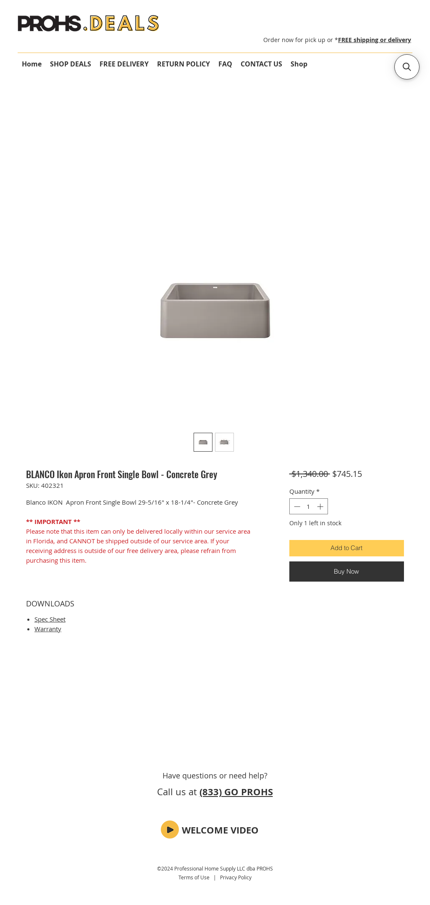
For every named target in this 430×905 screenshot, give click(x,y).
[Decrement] (296, 506)
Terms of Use (194, 877)
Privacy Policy (236, 877)
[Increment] (321, 506)
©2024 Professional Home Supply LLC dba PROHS (215, 868)
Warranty (47, 629)
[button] (169, 829)
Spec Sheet (50, 619)
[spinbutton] (308, 506)
